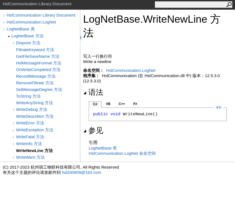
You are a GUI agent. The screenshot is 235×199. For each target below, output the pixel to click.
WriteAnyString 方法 (34, 102)
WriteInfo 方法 (29, 143)
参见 (93, 130)
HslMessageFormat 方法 (38, 63)
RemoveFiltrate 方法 (35, 82)
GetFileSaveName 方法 (37, 56)
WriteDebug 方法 (31, 109)
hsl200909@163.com (81, 172)
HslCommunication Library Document (41, 15)
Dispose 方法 (28, 42)
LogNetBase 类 (21, 29)
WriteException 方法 (34, 129)
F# (135, 104)
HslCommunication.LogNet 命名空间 (122, 153)
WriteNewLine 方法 (34, 150)
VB (108, 104)
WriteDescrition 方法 (35, 116)
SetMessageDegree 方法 (39, 89)
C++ (122, 104)
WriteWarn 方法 (30, 157)
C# (95, 104)
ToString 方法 (28, 96)
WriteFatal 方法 (30, 136)
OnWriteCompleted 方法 (38, 69)
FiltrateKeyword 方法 (35, 49)
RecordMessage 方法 (36, 76)
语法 (93, 92)
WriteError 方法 (30, 123)
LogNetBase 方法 (27, 35)
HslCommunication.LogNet (31, 22)
